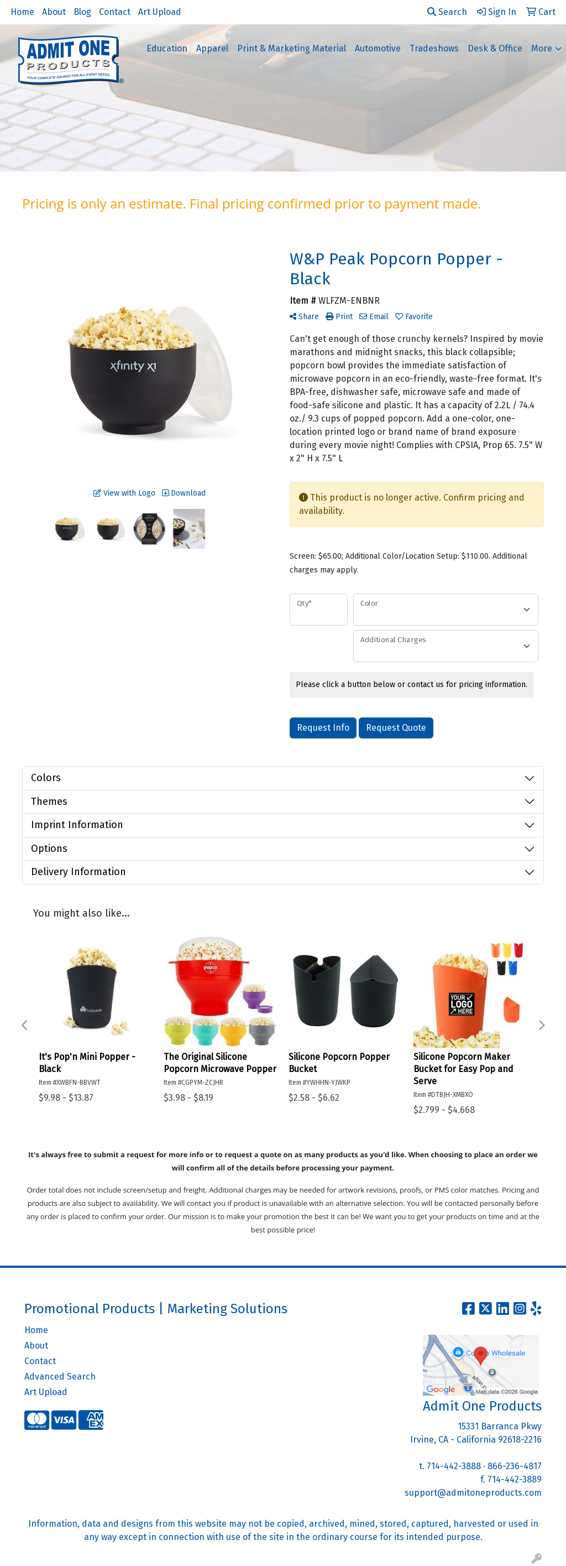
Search (447, 12)
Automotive (378, 48)
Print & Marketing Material (291, 48)
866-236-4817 (515, 1466)
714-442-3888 (454, 1466)
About (54, 12)
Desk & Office (495, 48)
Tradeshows (434, 48)
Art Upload (159, 12)
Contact (114, 12)
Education (166, 48)
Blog (82, 12)
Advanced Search (60, 1376)
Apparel (212, 48)
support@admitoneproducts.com (473, 1492)
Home (22, 12)
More (541, 48)
